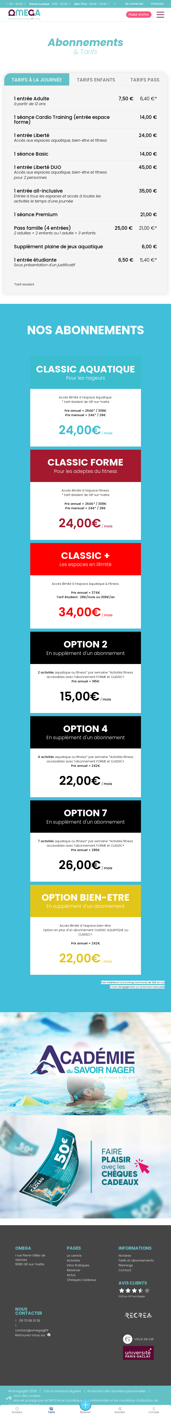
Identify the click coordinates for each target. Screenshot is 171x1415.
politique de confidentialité (89, 1400)
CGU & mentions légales (62, 1391)
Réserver (73, 1270)
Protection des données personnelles (117, 1391)
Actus (71, 1275)
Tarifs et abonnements (136, 1260)
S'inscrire (157, 3)
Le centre (74, 1255)
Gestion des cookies (24, 1396)
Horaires (125, 1255)
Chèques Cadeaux (81, 1280)
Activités (73, 1260)
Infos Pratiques (78, 1265)
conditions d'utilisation (136, 1400)
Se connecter (134, 3)
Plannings (126, 1265)
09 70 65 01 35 (27, 1321)
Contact (125, 1270)
